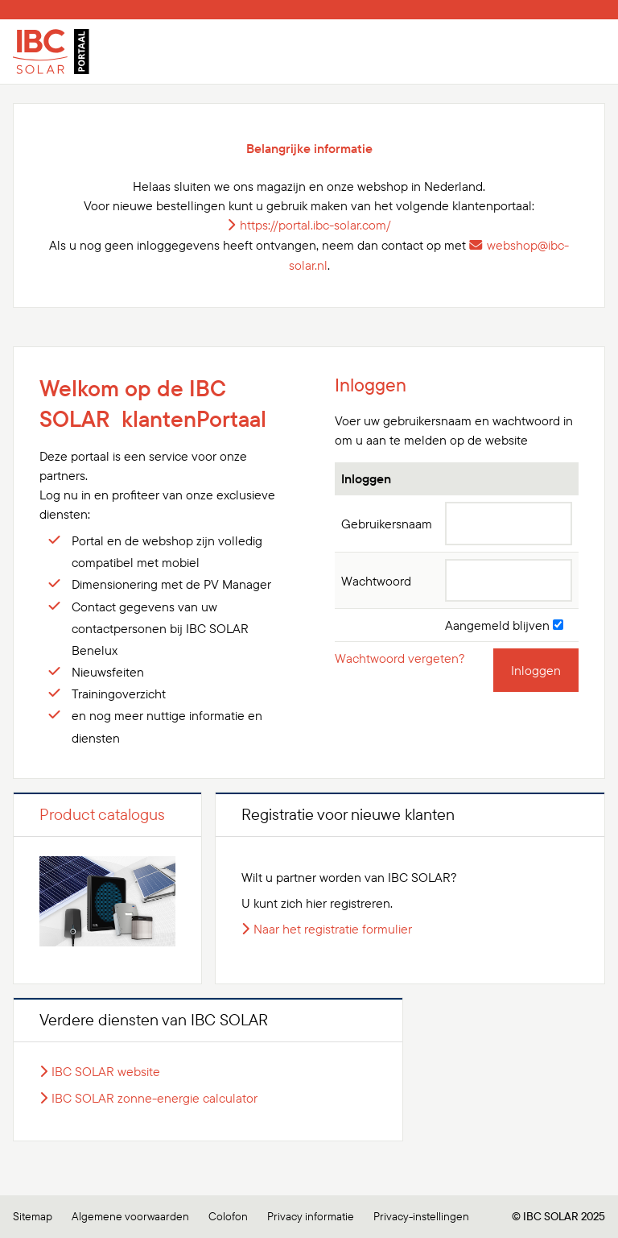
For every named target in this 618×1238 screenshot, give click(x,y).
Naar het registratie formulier (332, 929)
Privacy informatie (310, 1216)
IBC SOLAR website (106, 1071)
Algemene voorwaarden (130, 1216)
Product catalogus (102, 814)
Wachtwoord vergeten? (400, 658)
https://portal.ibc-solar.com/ (315, 225)
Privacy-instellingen (421, 1216)
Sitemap (32, 1216)
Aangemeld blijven (504, 625)
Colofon (228, 1216)
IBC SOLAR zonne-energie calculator (155, 1098)
